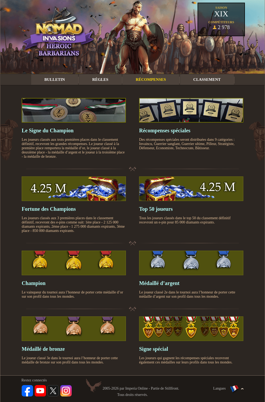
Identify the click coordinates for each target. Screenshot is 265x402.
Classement (207, 79)
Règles (100, 79)
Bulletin (54, 79)
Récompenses (151, 79)
